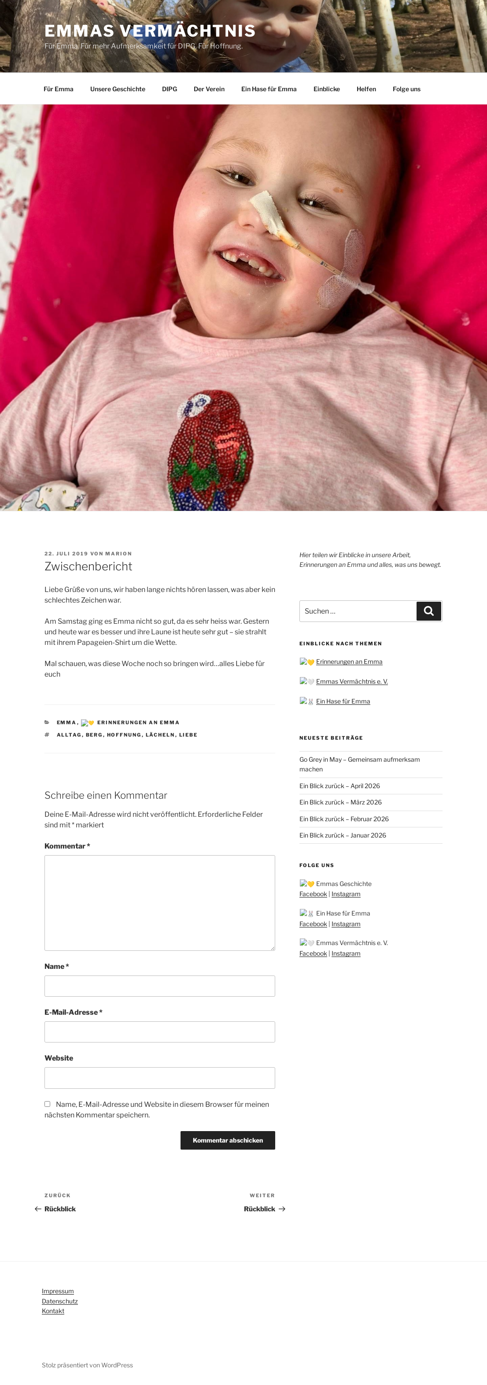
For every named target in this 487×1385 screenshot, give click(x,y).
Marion (118, 554)
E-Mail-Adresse (73, 1012)
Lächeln (160, 734)
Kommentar (67, 845)
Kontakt (53, 1310)
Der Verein (209, 89)
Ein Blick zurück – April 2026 (339, 784)
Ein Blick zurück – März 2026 (340, 800)
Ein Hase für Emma (269, 89)
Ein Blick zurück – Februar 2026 (344, 816)
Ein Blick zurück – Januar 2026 (342, 833)
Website (58, 1058)
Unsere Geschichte (117, 89)
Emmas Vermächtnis (150, 31)
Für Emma (59, 89)
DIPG (169, 89)
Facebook (313, 891)
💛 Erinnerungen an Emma (127, 722)
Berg (94, 734)
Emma (67, 722)
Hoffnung (124, 734)
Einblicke (327, 89)
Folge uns (407, 89)
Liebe (188, 734)
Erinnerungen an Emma (341, 661)
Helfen (366, 89)
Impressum (58, 1290)
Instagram (346, 891)
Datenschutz (60, 1300)
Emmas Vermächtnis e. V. (344, 681)
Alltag (69, 734)
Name (56, 965)
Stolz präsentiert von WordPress (87, 1364)
